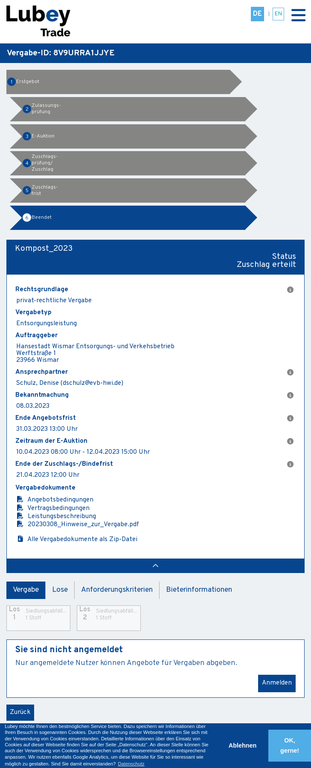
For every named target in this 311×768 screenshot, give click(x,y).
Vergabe (26, 590)
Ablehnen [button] (243, 745)
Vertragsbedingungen (53, 508)
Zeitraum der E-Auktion (154, 441)
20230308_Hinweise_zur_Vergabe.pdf (77, 525)
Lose (60, 590)
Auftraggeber (36, 335)
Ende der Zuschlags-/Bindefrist (154, 464)
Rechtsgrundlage (154, 290)
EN (278, 13)
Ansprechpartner (154, 372)
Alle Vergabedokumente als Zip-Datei (76, 540)
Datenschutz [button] (131, 763)
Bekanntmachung (154, 395)
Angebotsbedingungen (54, 500)
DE (257, 14)
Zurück (20, 712)
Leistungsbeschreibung (56, 517)
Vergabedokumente (45, 488)
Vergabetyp (33, 312)
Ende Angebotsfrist (154, 418)
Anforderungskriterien (117, 590)
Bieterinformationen (199, 590)
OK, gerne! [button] (289, 745)
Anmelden (277, 683)
